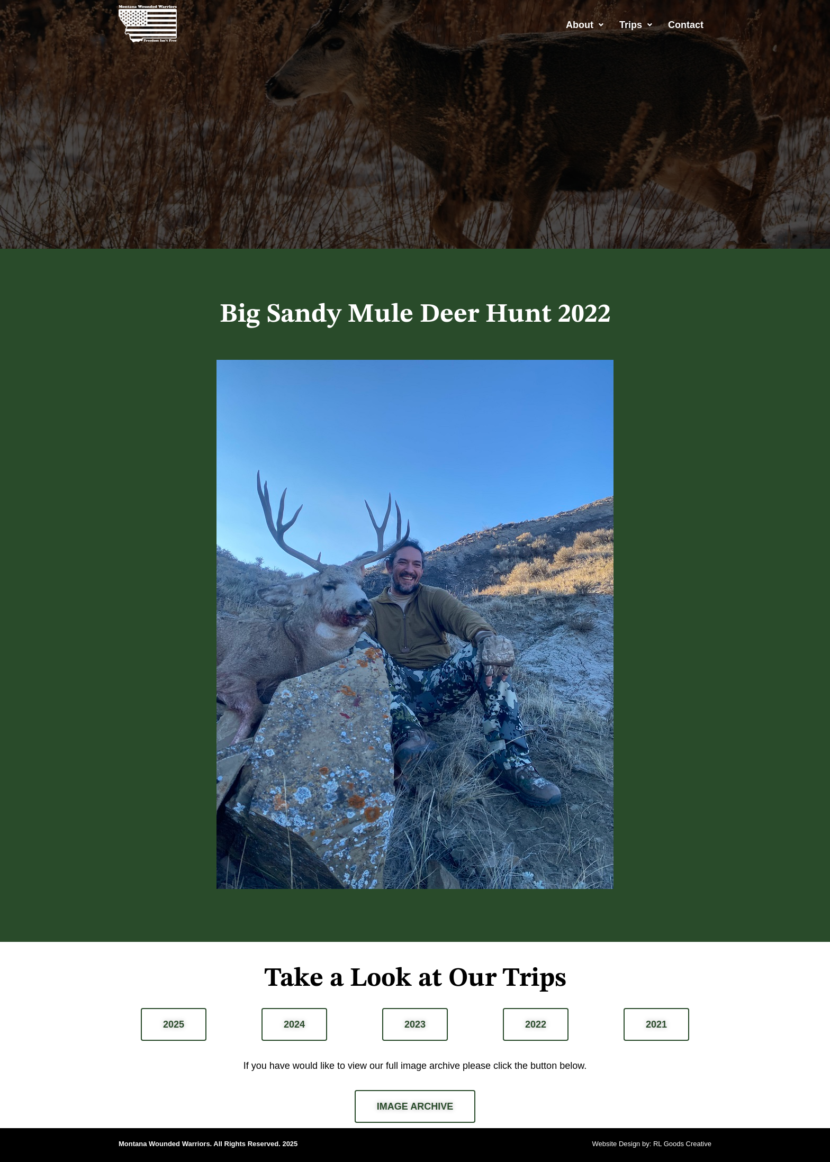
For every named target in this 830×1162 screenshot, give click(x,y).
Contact (685, 25)
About (584, 25)
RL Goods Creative (682, 1144)
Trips (635, 25)
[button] (584, 24)
